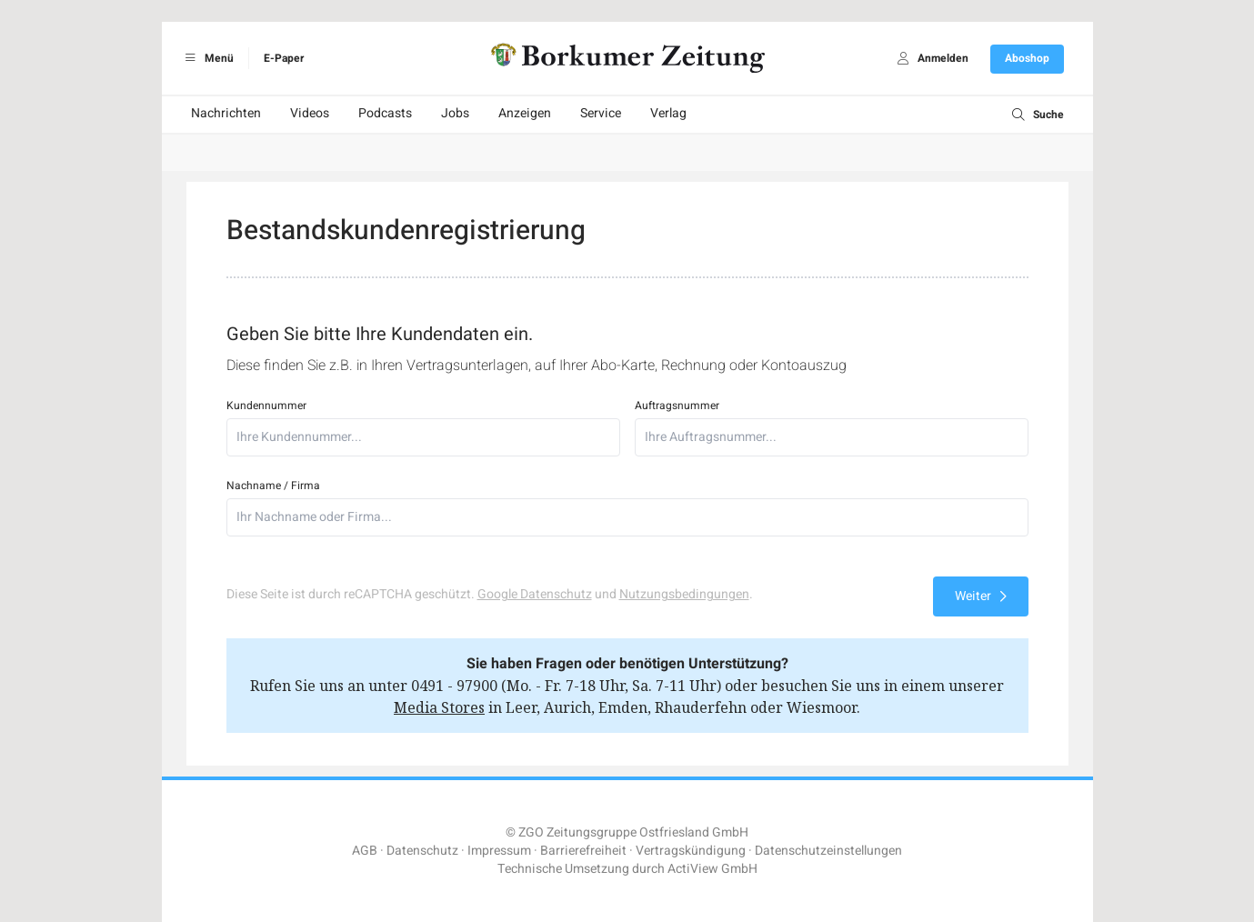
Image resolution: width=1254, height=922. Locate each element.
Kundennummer (266, 405)
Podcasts (385, 113)
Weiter (981, 596)
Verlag (668, 113)
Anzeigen (524, 113)
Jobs (455, 113)
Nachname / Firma (273, 485)
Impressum (499, 850)
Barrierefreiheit (583, 850)
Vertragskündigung (691, 850)
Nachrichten (226, 113)
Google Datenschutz (534, 594)
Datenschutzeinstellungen (828, 850)
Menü (207, 58)
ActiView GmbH (712, 868)
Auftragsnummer (677, 405)
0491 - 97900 (454, 686)
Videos (309, 113)
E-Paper (284, 58)
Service (600, 113)
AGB (364, 850)
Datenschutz (422, 850)
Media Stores (439, 707)
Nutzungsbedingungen (684, 594)
